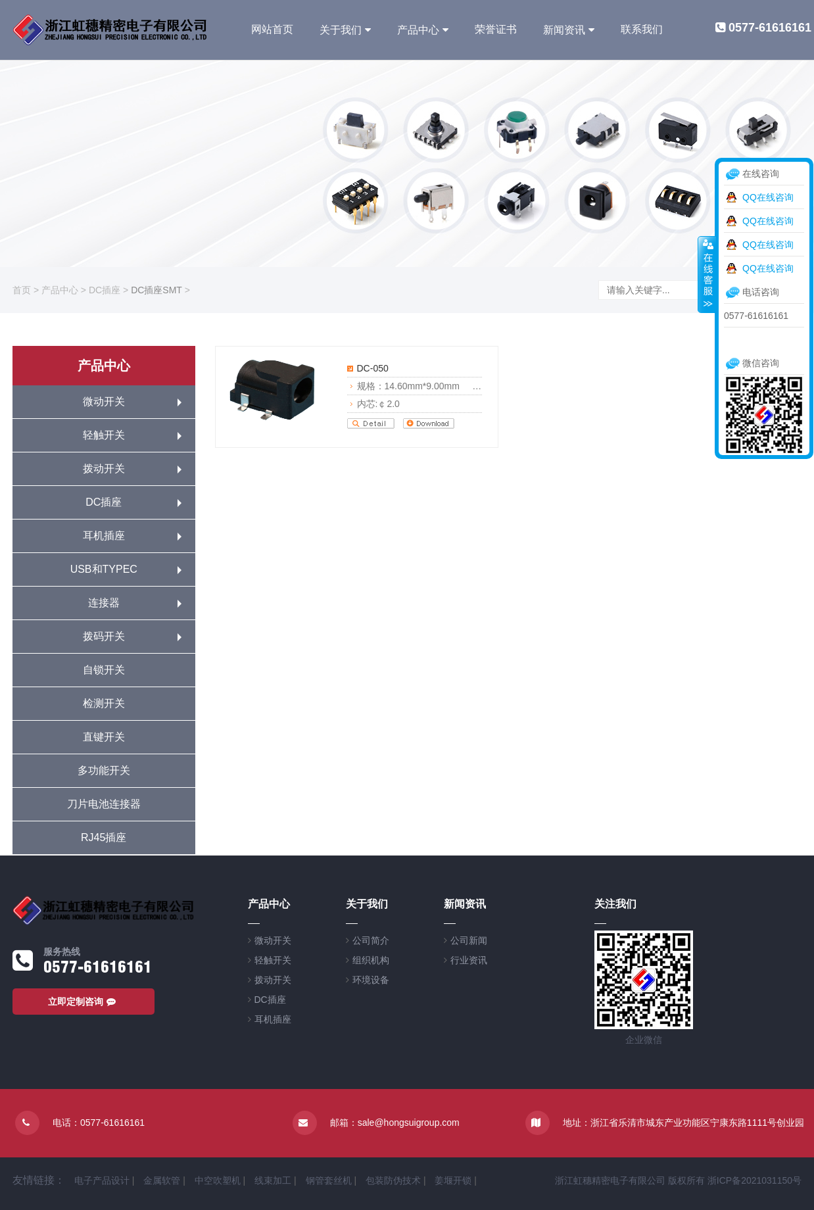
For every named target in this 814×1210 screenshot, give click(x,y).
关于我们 (341, 30)
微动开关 (104, 401)
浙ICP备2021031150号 (754, 1180)
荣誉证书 (496, 29)
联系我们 (642, 29)
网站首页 (272, 29)
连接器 (104, 602)
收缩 (707, 274)
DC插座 (104, 290)
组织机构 (370, 960)
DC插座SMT (156, 290)
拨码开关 (104, 636)
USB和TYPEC (103, 569)
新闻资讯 (564, 30)
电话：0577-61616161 (99, 1122)
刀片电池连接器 (104, 804)
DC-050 (373, 368)
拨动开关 (104, 468)
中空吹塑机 (218, 1180)
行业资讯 (468, 960)
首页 (21, 290)
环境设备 (370, 980)
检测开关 (104, 703)
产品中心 (418, 30)
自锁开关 (104, 669)
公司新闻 (468, 940)
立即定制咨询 (83, 1001)
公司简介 (370, 940)
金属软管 (161, 1180)
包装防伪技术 (393, 1180)
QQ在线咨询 (768, 197)
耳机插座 (104, 535)
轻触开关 (104, 435)
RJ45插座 (103, 837)
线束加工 (272, 1180)
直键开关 (104, 736)
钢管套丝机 (329, 1180)
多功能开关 (104, 770)
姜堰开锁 (453, 1180)
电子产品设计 (102, 1180)
